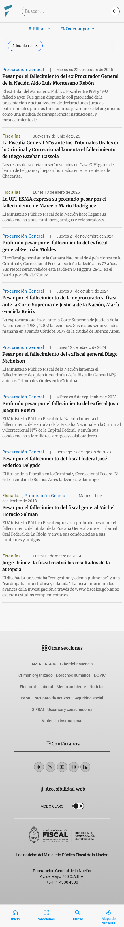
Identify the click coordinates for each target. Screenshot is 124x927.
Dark (78, 807)
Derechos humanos (73, 675)
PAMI (25, 698)
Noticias (96, 686)
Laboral (46, 686)
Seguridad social (88, 698)
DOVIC (100, 675)
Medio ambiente (71, 686)
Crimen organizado (35, 675)
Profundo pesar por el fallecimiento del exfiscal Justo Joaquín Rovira (61, 407)
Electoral (28, 686)
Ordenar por (78, 29)
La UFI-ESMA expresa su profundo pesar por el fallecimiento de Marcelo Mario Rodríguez (54, 202)
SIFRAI (38, 709)
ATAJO (50, 664)
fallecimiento (26, 45)
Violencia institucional (62, 720)
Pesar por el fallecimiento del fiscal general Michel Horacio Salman (58, 511)
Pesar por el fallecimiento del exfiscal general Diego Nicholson (60, 357)
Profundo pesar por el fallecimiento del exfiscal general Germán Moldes (55, 246)
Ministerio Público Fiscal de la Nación (76, 855)
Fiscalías (12, 136)
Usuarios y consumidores (69, 709)
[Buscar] (67, 11)
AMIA (36, 664)
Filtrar (40, 29)
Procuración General (24, 69)
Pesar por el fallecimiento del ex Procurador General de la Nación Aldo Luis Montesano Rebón (60, 79)
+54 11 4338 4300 (62, 882)
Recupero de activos (51, 698)
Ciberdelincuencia (76, 664)
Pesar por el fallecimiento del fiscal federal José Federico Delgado (54, 462)
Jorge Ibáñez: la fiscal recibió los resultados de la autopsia (56, 566)
